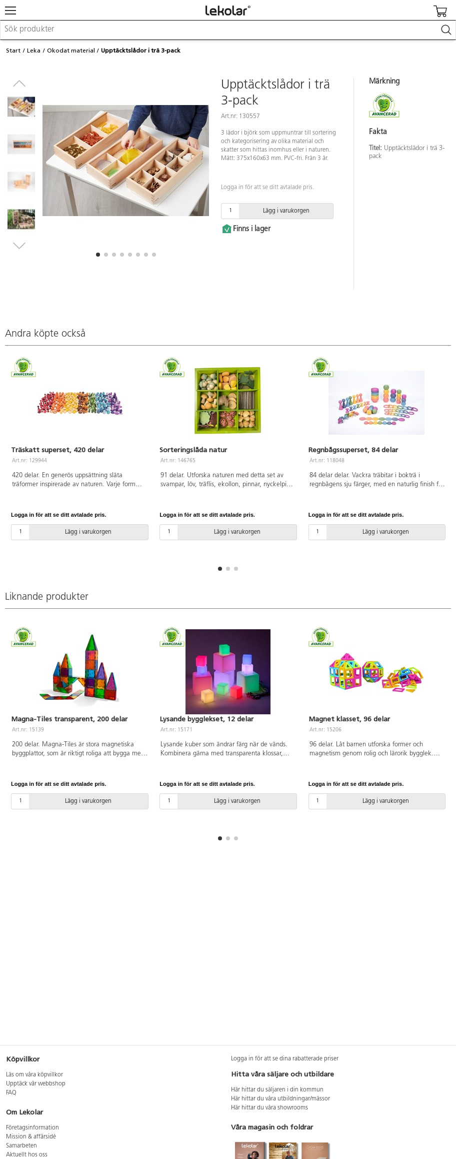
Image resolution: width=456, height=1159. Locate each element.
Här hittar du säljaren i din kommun (277, 1090)
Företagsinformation (32, 1128)
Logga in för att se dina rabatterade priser (284, 1059)
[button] (98, 255)
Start (13, 50)
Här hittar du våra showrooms (269, 1108)
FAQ (11, 1093)
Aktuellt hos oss (27, 1155)
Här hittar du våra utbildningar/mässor (280, 1099)
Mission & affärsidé (31, 1137)
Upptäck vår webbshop (36, 1084)
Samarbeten (21, 1146)
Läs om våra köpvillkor (34, 1075)
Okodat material (71, 50)
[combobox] (228, 30)
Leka (33, 50)
